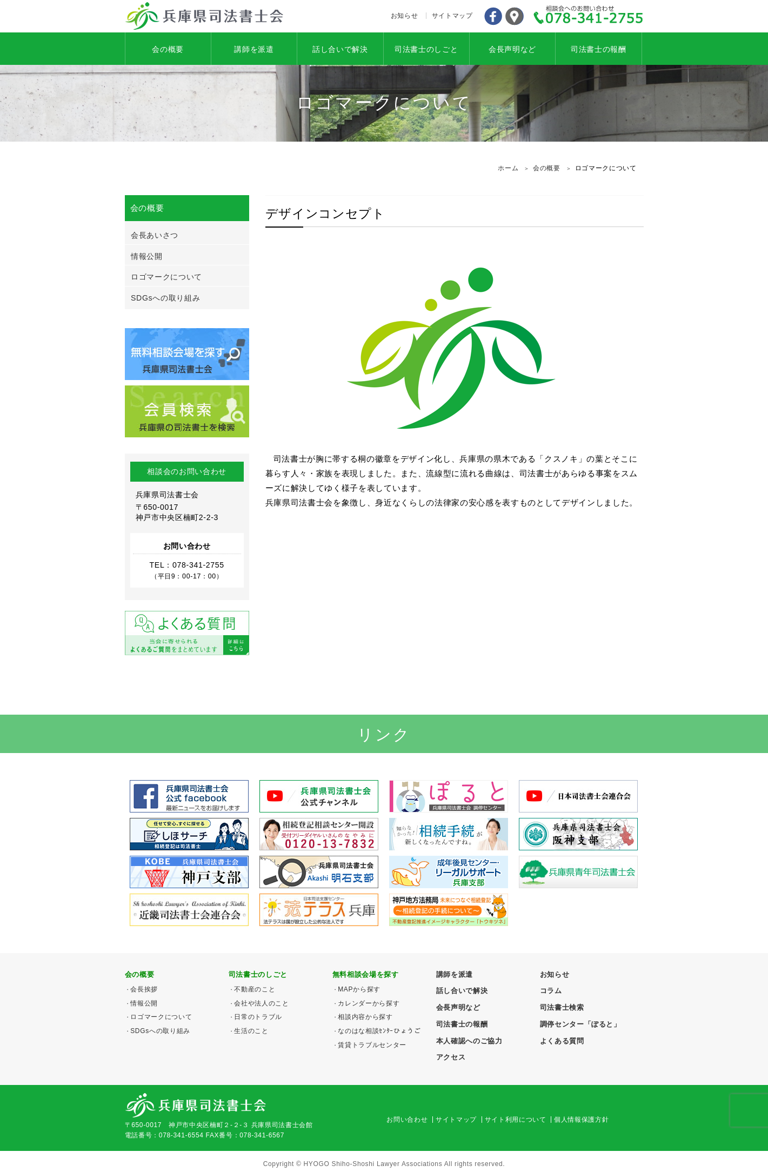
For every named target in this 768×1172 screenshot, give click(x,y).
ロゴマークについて (166, 276)
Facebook (493, 16)
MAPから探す (359, 989)
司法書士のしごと (426, 49)
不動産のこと (254, 989)
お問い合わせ (407, 1119)
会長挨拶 (144, 989)
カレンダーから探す (368, 1003)
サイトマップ (452, 15)
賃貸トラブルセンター (372, 1045)
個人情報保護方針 (581, 1119)
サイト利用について (515, 1119)
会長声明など (512, 49)
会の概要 (168, 49)
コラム (551, 991)
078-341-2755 (588, 16)
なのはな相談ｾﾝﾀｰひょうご (379, 1031)
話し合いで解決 (340, 49)
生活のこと (251, 1031)
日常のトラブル (258, 1017)
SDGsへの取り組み (165, 298)
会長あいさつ (154, 235)
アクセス (514, 16)
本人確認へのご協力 (469, 1041)
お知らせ (404, 15)
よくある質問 (562, 1041)
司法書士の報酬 (598, 49)
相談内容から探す (365, 1017)
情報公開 (147, 256)
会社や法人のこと (261, 1003)
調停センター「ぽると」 (580, 1024)
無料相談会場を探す (365, 974)
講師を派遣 (253, 49)
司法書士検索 (562, 1007)
